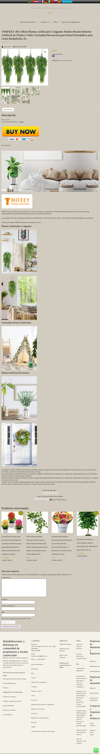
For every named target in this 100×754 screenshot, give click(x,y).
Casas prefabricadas (9, 682)
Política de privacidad (37, 708)
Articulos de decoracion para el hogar (14, 678)
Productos (34, 712)
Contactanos (67, 1)
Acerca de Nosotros (27, 21)
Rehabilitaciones (95, 665)
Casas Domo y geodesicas (70, 21)
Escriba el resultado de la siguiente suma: (16, 617)
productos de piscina (9, 709)
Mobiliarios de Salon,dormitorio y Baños (65, 664)
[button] (45, 50)
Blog (55, 21)
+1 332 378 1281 (40, 658)
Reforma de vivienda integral (40, 717)
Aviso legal (34, 668)
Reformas (92, 660)
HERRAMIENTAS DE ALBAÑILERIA (12, 691)
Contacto (44, 21)
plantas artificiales (66, 59)
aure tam (7, 45)
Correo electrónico (8, 604)
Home (33, 694)
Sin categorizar (7, 713)
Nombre (4, 598)
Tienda (33, 726)
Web (2, 611)
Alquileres (93, 687)
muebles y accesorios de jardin (12, 700)
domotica (6, 686)
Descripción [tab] (8, 108)
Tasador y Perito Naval (93, 731)
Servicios (34, 721)
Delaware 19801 (35, 649)
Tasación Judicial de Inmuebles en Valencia (81, 731)
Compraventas (94, 692)
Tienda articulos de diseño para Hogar (43, 730)
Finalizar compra (36, 690)
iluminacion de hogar (9, 695)
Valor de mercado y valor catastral (81, 740)
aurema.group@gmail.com (39, 655)
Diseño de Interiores (66, 643)
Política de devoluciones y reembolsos (42, 703)
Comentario (6, 576)
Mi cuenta (34, 699)
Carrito (33, 676)
